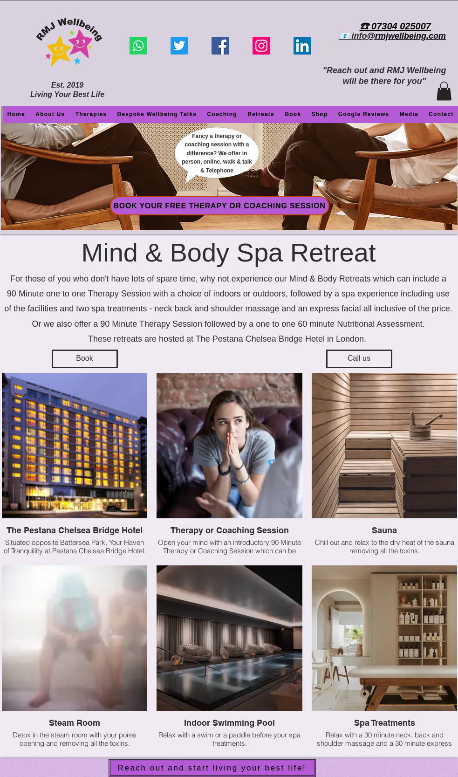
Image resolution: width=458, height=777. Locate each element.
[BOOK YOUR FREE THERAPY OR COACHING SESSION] (219, 205)
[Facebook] (220, 46)
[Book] (85, 359)
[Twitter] (179, 46)
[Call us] (359, 359)
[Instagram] (261, 46)
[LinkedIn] (302, 46)
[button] (444, 91)
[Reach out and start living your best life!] (212, 768)
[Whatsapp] (138, 46)
